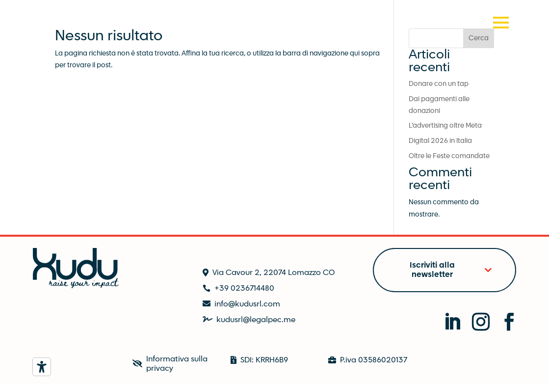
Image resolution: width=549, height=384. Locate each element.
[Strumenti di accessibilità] (41, 366)
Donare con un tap (439, 84)
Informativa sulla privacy (177, 364)
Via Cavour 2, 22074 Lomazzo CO (273, 273)
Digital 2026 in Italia (440, 141)
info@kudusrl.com (247, 304)
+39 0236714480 (244, 288)
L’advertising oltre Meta (445, 125)
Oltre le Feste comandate (449, 156)
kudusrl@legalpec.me (255, 320)
